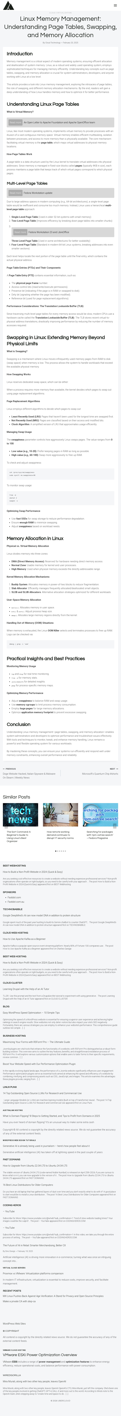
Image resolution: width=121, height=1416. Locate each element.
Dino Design (10, 1251)
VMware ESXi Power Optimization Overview (40, 1355)
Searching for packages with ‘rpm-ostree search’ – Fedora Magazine (100, 835)
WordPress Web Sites (14, 1323)
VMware (10, 1361)
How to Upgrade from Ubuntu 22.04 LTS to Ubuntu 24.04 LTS (35, 1165)
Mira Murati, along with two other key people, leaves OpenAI (34, 1381)
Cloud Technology (53, 43)
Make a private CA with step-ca (19, 1301)
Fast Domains (11, 1159)
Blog (6, 1006)
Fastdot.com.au (16, 901)
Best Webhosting (14, 866)
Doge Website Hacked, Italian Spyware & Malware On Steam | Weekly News (30, 773)
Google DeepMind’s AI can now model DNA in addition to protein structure (41, 915)
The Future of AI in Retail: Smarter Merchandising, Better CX (34, 1245)
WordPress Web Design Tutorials (19, 1140)
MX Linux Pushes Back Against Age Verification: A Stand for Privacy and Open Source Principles (53, 1296)
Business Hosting (14, 1036)
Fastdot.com (14, 897)
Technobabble (12, 909)
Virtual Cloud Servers (14, 1268)
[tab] (55, 851)
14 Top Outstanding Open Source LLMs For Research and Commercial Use (42, 1093)
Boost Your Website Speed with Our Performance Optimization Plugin (39, 1064)
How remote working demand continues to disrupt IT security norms (60, 835)
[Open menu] (115, 5)
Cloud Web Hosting (15, 933)
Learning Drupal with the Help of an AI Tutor (26, 989)
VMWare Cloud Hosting (14, 1350)
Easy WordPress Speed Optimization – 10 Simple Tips (31, 1012)
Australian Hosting (13, 1110)
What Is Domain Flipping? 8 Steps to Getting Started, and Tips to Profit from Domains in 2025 (51, 1116)
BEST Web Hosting (14, 956)
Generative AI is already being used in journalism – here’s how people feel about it (46, 1146)
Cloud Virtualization (60, 13)
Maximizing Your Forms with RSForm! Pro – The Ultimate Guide (36, 1042)
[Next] (114, 826)
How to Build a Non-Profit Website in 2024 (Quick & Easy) (33, 871)
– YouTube (9, 1211)
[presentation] (20, 815)
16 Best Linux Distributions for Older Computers (28, 1184)
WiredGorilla (12, 1375)
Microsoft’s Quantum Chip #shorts (90, 771)
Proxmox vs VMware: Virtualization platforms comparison (33, 1273)
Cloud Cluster (12, 983)
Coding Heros (12, 1205)
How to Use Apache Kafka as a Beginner (24, 939)
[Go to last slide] (6, 826)
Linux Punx (10, 1087)
